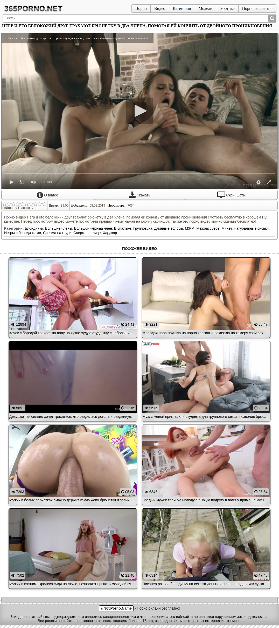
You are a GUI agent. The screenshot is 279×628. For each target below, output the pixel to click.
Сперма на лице (87, 233)
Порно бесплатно (257, 8)
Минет (226, 228)
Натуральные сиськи (251, 228)
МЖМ (189, 228)
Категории (182, 8)
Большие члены (58, 228)
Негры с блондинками (22, 233)
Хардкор (110, 233)
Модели (205, 8)
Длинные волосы (168, 228)
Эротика (227, 8)
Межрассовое (207, 228)
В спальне (122, 228)
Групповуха (142, 228)
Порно (141, 8)
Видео (159, 8)
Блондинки (34, 228)
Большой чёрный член (93, 228)
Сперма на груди (57, 233)
